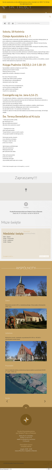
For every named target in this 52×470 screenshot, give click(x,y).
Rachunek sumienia (44, 256)
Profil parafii (26, 441)
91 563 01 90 (28, 437)
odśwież (9, 23)
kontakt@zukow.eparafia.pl (27, 439)
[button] (26, 190)
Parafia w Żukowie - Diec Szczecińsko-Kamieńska (29, 23)
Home (13, 23)
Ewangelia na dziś (7, 256)
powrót (5, 23)
